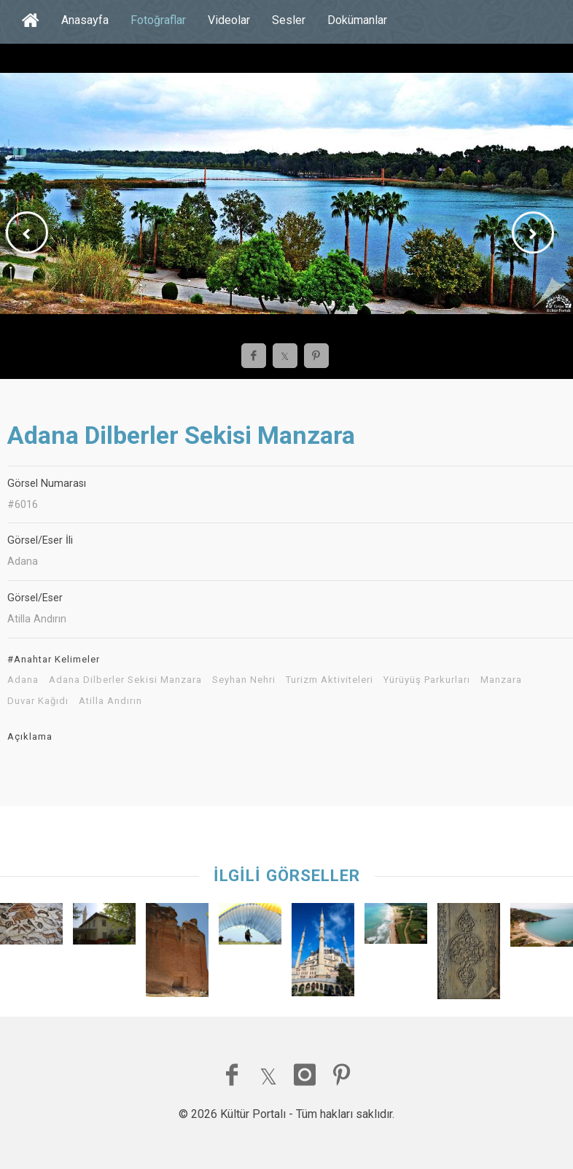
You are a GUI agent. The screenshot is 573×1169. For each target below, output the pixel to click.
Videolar (229, 20)
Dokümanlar (357, 20)
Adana (23, 680)
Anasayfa (85, 20)
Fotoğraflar (158, 20)
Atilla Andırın (110, 701)
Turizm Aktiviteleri (329, 680)
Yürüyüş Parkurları (426, 680)
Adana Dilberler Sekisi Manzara (125, 680)
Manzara (501, 680)
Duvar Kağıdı (38, 701)
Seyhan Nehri (244, 680)
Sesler (288, 20)
